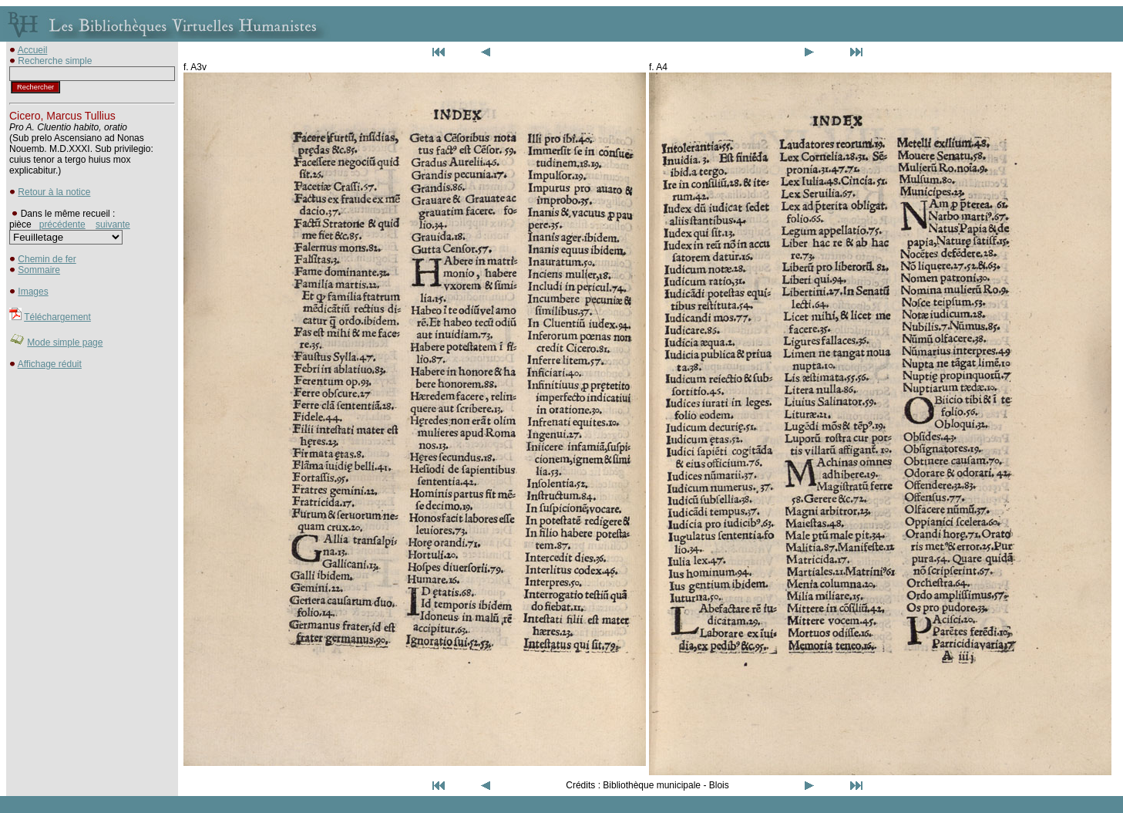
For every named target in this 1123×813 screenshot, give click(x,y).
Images (33, 291)
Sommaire (39, 270)
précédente (62, 224)
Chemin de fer (47, 259)
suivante (113, 224)
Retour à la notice (54, 192)
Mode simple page (65, 342)
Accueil (33, 50)
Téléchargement (57, 317)
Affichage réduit (50, 364)
